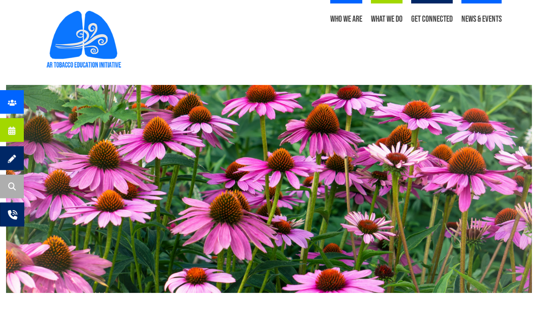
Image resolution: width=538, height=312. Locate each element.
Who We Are (346, 19)
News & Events (481, 19)
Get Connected (432, 19)
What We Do (387, 19)
